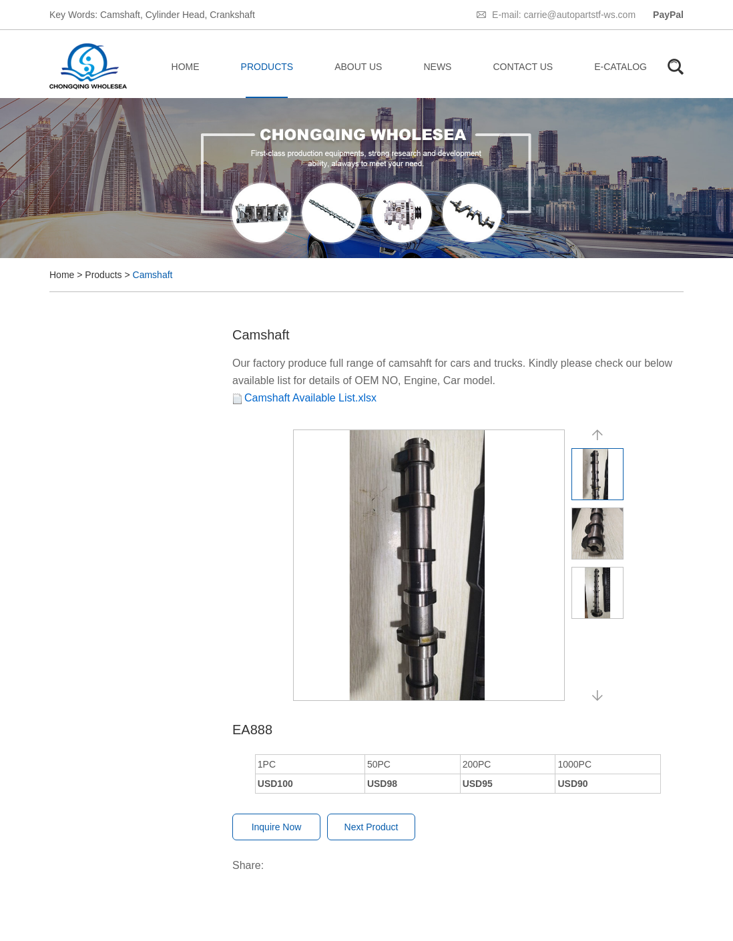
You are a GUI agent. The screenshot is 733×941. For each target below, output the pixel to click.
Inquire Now (277, 827)
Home (186, 66)
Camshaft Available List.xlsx (310, 397)
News (437, 66)
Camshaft (120, 14)
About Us (358, 66)
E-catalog (620, 66)
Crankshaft (232, 14)
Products (267, 66)
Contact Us (523, 66)
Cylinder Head (175, 14)
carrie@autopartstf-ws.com (580, 14)
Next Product (371, 827)
